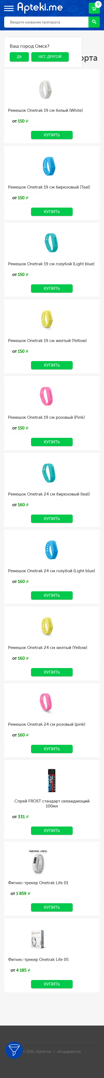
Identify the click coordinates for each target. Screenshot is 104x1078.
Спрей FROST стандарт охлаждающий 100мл (52, 804)
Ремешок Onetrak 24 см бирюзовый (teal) (49, 494)
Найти (94, 22)
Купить (52, 135)
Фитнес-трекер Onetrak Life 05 (38, 959)
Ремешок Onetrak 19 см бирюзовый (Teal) (49, 187)
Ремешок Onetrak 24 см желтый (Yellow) (47, 647)
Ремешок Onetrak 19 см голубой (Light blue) (51, 263)
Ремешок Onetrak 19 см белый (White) (45, 110)
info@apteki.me (69, 1052)
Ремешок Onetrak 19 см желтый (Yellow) (47, 340)
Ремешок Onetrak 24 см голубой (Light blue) (51, 570)
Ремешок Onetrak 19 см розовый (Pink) (46, 417)
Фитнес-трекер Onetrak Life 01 (38, 882)
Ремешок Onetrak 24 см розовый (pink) (46, 724)
